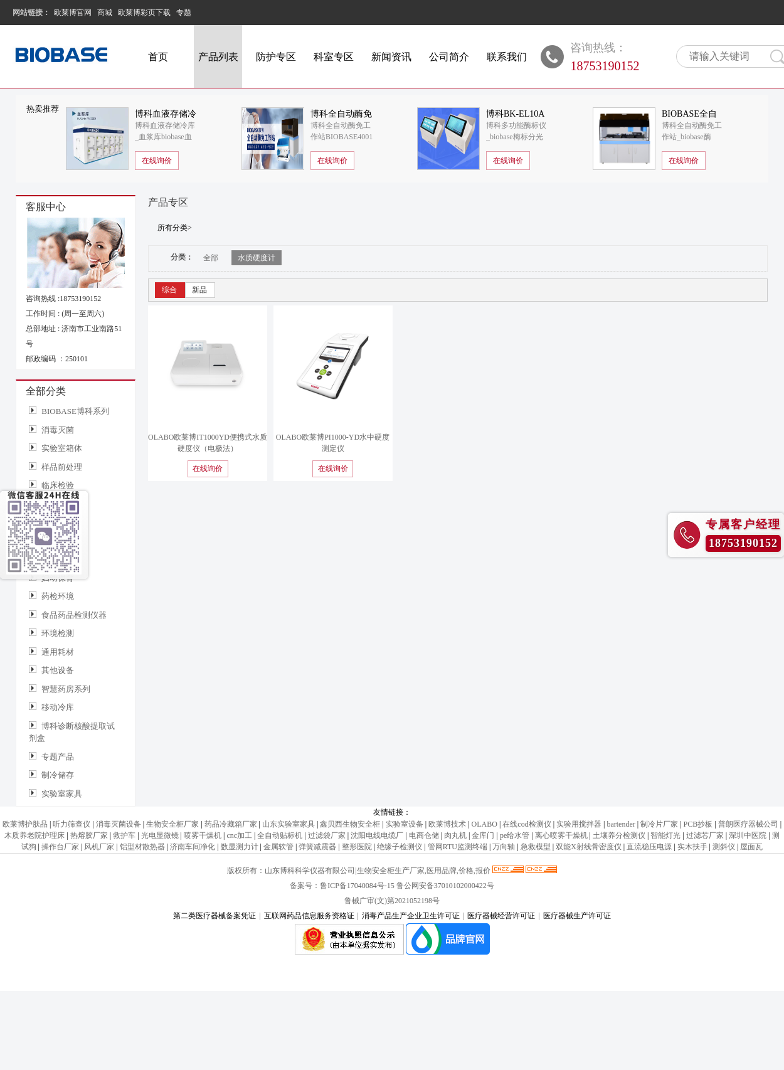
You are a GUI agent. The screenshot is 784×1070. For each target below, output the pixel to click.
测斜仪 (723, 846)
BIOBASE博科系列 (75, 411)
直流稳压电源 (649, 846)
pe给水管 (514, 835)
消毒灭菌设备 (118, 824)
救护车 (124, 835)
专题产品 (57, 756)
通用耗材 (57, 652)
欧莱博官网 (73, 12)
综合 (169, 289)
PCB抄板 (698, 824)
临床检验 (57, 485)
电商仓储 (424, 835)
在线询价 (157, 160)
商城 (104, 12)
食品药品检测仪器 (74, 615)
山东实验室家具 (288, 824)
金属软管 (278, 846)
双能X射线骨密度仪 (589, 846)
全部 (210, 257)
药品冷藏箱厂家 (230, 824)
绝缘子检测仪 (399, 846)
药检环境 (57, 596)
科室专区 (334, 56)
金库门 (483, 835)
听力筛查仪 (71, 824)
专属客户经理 (743, 524)
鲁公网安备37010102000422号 (445, 885)
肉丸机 (455, 835)
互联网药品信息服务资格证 (309, 915)
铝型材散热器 (142, 846)
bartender (621, 824)
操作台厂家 (60, 846)
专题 (183, 12)
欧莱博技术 (447, 824)
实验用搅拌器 (578, 824)
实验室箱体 (61, 448)
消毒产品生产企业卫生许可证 (411, 915)
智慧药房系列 (65, 689)
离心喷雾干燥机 (561, 835)
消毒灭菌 (57, 430)
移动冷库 (57, 707)
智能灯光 (665, 835)
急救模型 (536, 846)
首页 (158, 56)
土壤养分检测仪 (619, 835)
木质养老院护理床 (34, 835)
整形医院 (357, 846)
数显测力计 (239, 846)
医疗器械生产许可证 (577, 915)
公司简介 (449, 56)
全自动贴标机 (279, 835)
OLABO (484, 824)
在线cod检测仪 (526, 824)
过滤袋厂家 (327, 835)
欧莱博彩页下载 (144, 12)
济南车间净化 (192, 846)
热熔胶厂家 (89, 835)
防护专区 (276, 56)
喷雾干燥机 (202, 835)
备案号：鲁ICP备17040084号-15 (343, 885)
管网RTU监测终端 (457, 846)
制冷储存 (57, 775)
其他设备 (57, 670)
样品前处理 (61, 467)
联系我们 (507, 56)
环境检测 (57, 633)
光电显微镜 (160, 835)
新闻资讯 (391, 56)
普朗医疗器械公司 (748, 824)
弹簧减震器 (317, 846)
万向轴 (503, 846)
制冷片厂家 (659, 824)
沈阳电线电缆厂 (377, 835)
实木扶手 (692, 846)
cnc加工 (239, 835)
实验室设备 (404, 824)
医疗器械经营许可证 (501, 915)
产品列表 (218, 56)
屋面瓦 (751, 846)
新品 (199, 289)
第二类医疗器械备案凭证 (214, 915)
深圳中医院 (747, 835)
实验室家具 (61, 793)
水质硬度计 (256, 257)
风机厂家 (99, 846)
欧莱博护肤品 (25, 824)
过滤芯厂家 (705, 835)
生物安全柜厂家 (172, 824)
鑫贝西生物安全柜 (350, 824)
